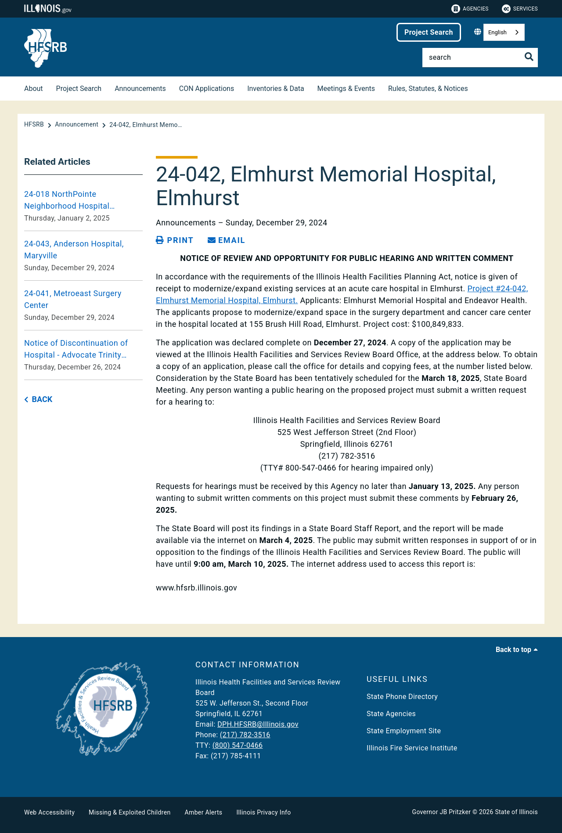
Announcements (140, 88)
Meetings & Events (346, 88)
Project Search (428, 32)
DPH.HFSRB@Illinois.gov (258, 724)
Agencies (470, 8)
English (497, 32)
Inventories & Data (275, 88)
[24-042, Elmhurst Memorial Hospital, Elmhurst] (146, 124)
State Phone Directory (402, 696)
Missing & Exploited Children (129, 812)
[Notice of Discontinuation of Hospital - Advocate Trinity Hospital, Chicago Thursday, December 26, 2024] (83, 355)
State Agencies (391, 714)
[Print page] (175, 240)
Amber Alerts (204, 812)
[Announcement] (77, 124)
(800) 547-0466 (238, 745)
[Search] (480, 57)
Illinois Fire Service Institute (412, 748)
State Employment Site (404, 731)
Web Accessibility (49, 812)
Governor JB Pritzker (441, 811)
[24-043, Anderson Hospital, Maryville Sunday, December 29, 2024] (83, 256)
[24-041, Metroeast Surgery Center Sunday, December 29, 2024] (83, 305)
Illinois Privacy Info (263, 812)
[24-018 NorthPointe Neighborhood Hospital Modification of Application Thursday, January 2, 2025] (83, 206)
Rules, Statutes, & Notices (428, 88)
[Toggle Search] (529, 56)
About (33, 88)
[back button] (38, 399)
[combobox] (504, 32)
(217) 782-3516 (245, 735)
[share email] (226, 240)
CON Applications (206, 88)
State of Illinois (516, 811)
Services (520, 8)
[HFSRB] (35, 124)
